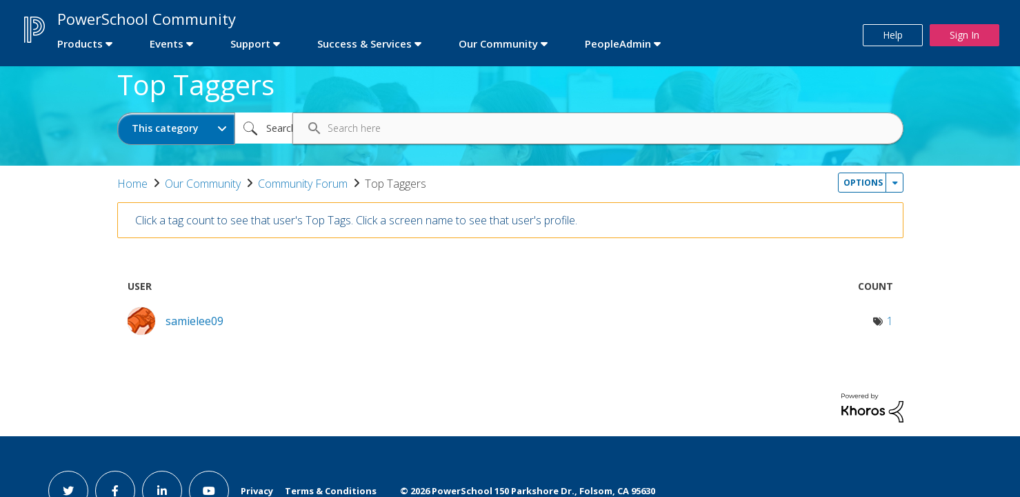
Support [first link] (250, 43)
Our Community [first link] (498, 43)
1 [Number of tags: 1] (890, 321)
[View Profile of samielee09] (194, 321)
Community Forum (303, 183)
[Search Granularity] (176, 128)
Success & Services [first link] (364, 43)
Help (893, 34)
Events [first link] (166, 43)
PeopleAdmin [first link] (618, 43)
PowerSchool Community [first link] (146, 18)
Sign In (964, 34)
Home (132, 183)
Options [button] (863, 182)
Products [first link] (80, 43)
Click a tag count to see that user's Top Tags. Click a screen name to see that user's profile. (356, 220)
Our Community (203, 183)
